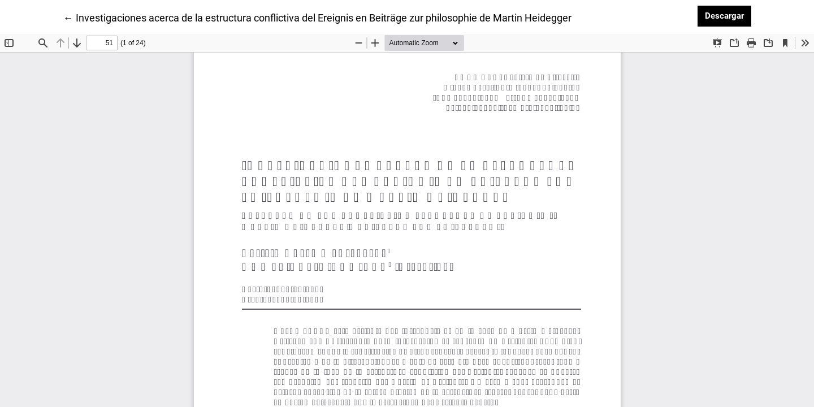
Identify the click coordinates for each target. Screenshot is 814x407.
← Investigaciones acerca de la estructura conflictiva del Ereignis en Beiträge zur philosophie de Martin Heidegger (317, 17)
